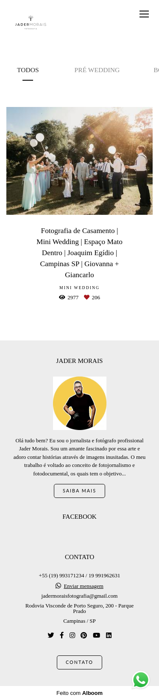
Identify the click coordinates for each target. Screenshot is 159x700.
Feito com (79, 693)
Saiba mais (79, 490)
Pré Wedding (97, 69)
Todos (28, 69)
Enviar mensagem (83, 586)
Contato (79, 662)
